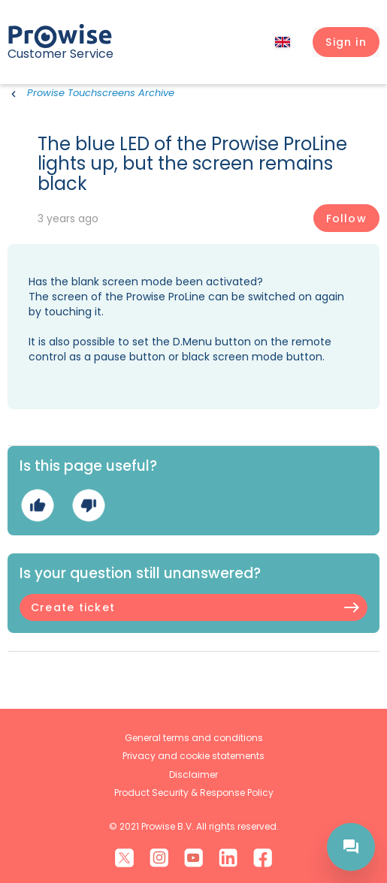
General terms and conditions (194, 737)
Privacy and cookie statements (193, 755)
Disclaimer (193, 774)
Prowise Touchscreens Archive (100, 93)
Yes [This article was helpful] (37, 505)
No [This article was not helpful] (88, 505)
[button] (346, 42)
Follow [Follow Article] (346, 218)
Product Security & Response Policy (194, 792)
